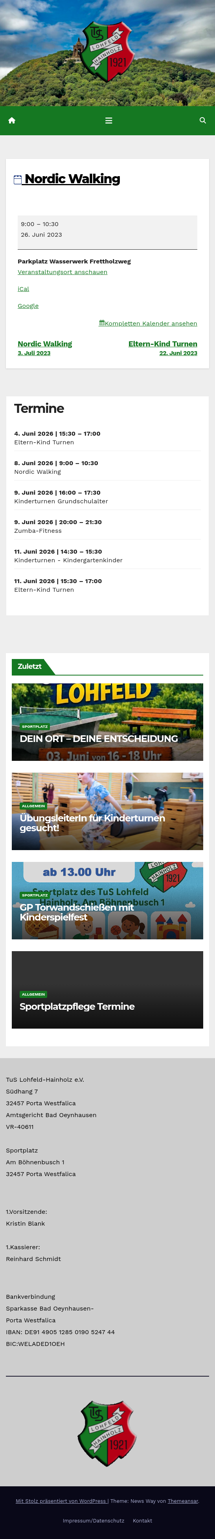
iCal (23, 289)
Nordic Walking (67, 178)
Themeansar (183, 1501)
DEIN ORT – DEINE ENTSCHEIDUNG (99, 738)
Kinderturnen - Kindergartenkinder (68, 560)
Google (28, 305)
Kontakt (142, 1521)
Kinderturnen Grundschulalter (61, 501)
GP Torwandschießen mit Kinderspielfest (77, 912)
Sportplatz (35, 726)
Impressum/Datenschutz (94, 1521)
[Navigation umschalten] (109, 120)
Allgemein (33, 806)
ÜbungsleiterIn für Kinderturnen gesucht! (92, 823)
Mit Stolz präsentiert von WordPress (62, 1501)
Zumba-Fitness (38, 530)
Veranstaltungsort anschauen (62, 272)
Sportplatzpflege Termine (77, 1006)
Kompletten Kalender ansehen (151, 323)
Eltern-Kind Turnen (153, 348)
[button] (203, 120)
